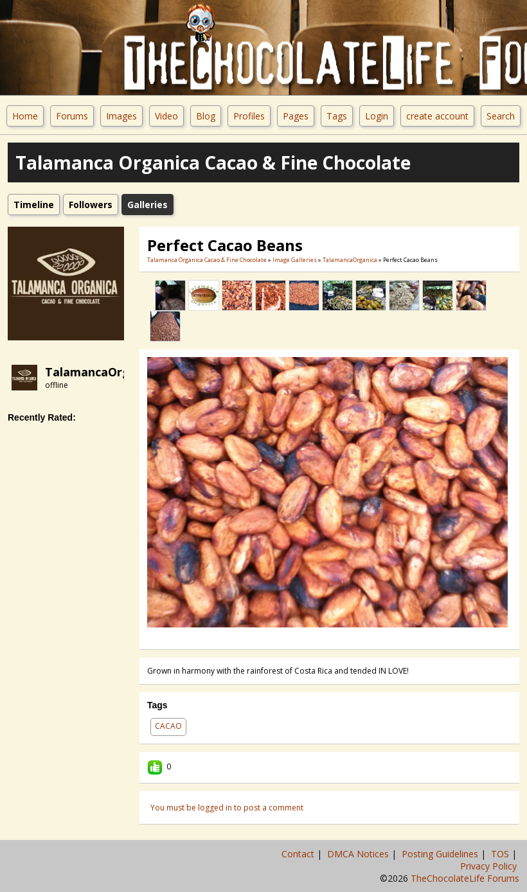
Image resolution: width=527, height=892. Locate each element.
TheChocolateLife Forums (465, 878)
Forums (72, 116)
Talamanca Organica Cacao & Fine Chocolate (207, 260)
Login (376, 116)
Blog (205, 116)
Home (25, 116)
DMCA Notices (359, 854)
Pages (295, 116)
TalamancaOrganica (102, 372)
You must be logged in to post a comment (226, 807)
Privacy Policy (489, 866)
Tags (336, 116)
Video (166, 116)
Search (501, 116)
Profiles (249, 116)
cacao (168, 726)
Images (121, 116)
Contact (299, 854)
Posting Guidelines (441, 854)
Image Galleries (294, 260)
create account (437, 116)
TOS (501, 854)
